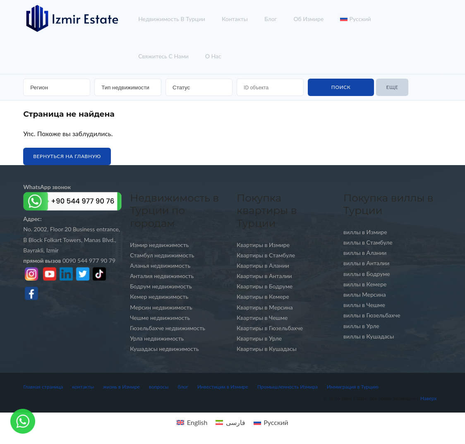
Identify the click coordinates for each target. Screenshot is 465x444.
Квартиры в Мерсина (265, 307)
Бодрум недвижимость (161, 286)
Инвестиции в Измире (222, 387)
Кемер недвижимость (159, 296)
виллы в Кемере (364, 284)
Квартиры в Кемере (263, 296)
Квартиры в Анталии (264, 275)
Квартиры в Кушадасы (267, 348)
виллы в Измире (365, 231)
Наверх (428, 398)
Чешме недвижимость (160, 317)
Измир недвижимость (159, 244)
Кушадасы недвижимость (164, 348)
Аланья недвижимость (160, 265)
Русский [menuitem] (276, 422)
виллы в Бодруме (366, 273)
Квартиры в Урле (259, 338)
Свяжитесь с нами (163, 56)
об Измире (308, 18)
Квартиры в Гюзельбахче (270, 327)
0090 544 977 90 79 (69, 260)
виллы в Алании (364, 252)
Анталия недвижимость (162, 275)
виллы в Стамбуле (368, 242)
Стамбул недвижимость (162, 255)
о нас (213, 56)
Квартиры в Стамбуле (266, 255)
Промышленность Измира (287, 387)
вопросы (158, 387)
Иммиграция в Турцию (353, 387)
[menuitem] (192, 422)
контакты (235, 18)
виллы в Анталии (366, 262)
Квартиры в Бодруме (264, 286)
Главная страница (43, 387)
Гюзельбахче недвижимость (167, 327)
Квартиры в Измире (263, 244)
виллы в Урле (361, 325)
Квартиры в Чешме (262, 317)
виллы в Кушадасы (368, 336)
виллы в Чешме (364, 304)
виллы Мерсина (364, 294)
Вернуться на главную (67, 156)
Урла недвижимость (157, 338)
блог (270, 18)
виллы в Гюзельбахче (371, 315)
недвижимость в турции (171, 18)
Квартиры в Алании (263, 265)
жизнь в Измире (121, 387)
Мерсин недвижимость (161, 307)
